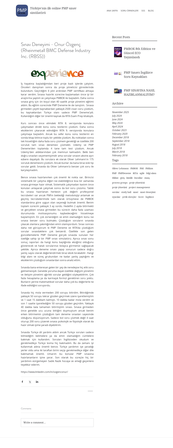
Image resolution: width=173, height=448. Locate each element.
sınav (135, 192)
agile (142, 173)
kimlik (129, 178)
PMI (142, 168)
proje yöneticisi (137, 182)
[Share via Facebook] (22, 381)
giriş (122, 178)
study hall (126, 192)
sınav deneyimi (147, 192)
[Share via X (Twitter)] (29, 381)
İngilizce (149, 197)
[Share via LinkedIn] (37, 381)
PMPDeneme (124, 173)
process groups (119, 182)
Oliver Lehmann (120, 168)
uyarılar (116, 197)
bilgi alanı (151, 173)
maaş (147, 178)
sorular (115, 192)
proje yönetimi (119, 187)
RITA (135, 173)
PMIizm (149, 168)
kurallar (138, 178)
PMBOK (134, 168)
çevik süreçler (129, 197)
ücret (141, 197)
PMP (114, 173)
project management (139, 187)
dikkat (115, 178)
